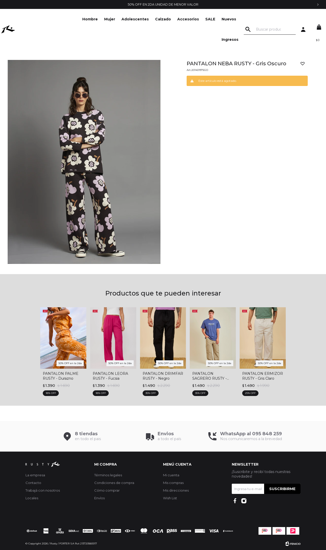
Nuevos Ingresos (232, 29)
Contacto (33, 483)
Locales (31, 498)
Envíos (99, 498)
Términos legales (108, 475)
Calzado (166, 19)
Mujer (112, 19)
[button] (249, 29)
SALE (213, 19)
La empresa (35, 475)
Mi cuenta (171, 475)
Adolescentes (138, 19)
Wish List (170, 498)
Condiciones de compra (114, 483)
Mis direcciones (176, 490)
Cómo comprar (107, 490)
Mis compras (173, 483)
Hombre (93, 19)
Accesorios (191, 19)
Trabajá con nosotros (42, 490)
